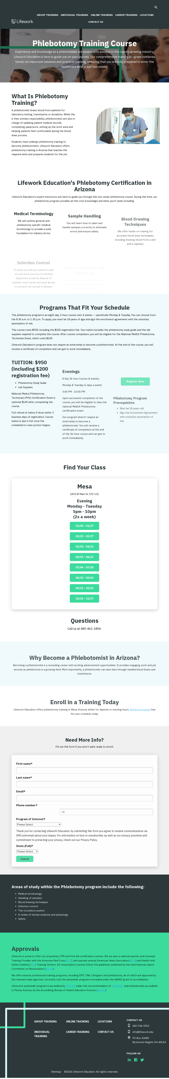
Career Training (127, 13)
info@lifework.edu (142, 1033)
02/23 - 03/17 (84, 547)
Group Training (46, 13)
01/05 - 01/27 (84, 536)
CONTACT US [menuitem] (106, 1031)
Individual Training (74, 13)
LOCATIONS (148, 13)
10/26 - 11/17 (84, 611)
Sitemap (56, 1072)
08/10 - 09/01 (84, 590)
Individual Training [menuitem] (42, 1033)
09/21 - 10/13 (84, 600)
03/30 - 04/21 (84, 558)
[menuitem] (129, 1061)
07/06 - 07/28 (84, 579)
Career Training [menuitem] (78, 1031)
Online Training (102, 13)
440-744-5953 (140, 1027)
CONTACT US (95, 20)
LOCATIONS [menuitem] (106, 1022)
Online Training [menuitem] (78, 1022)
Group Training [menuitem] (46, 1022)
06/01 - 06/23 (84, 568)
